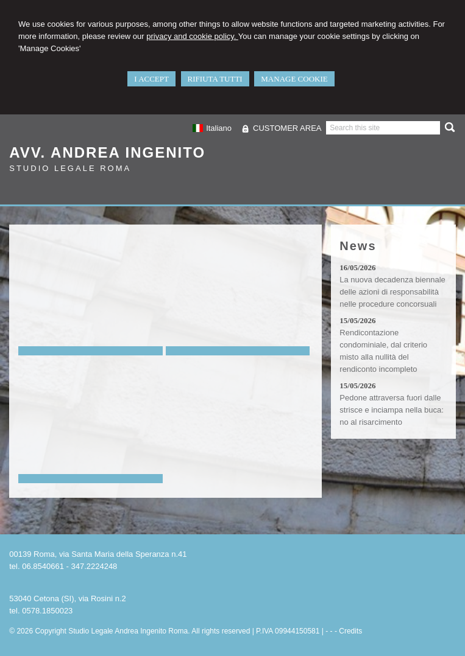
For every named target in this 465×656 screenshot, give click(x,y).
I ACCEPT (151, 78)
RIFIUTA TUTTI (215, 78)
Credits (350, 631)
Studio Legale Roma (70, 168)
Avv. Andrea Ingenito (107, 152)
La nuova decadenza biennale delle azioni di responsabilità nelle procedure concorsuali (392, 292)
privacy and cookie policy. (192, 36)
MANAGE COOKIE (294, 78)
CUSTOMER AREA (287, 128)
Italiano (212, 128)
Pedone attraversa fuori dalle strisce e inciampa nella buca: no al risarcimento (391, 410)
